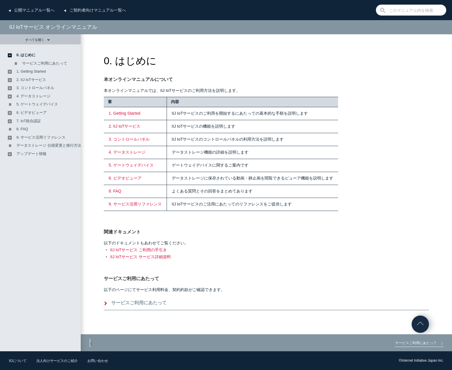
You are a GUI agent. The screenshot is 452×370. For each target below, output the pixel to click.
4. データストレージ (127, 152)
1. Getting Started (124, 113)
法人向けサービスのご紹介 (57, 361)
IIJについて (18, 361)
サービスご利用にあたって (139, 302)
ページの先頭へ (420, 324)
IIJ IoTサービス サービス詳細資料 (140, 256)
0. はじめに (25, 55)
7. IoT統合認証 (28, 121)
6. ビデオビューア (125, 178)
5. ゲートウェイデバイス (131, 165)
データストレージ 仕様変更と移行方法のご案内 (56, 145)
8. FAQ (115, 191)
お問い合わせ (97, 361)
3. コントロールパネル (129, 139)
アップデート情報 (31, 154)
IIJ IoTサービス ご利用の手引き (138, 250)
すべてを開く (37, 39)
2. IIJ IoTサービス (124, 126)
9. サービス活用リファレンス (135, 204)
